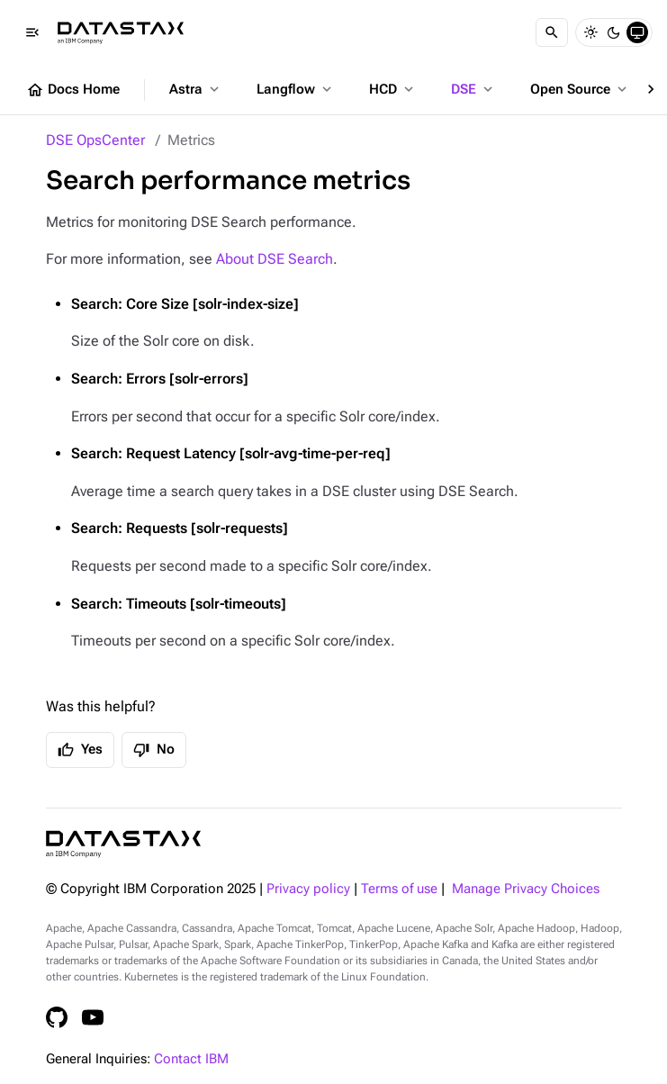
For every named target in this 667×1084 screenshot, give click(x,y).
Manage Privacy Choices (525, 889)
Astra (195, 89)
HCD (393, 89)
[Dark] (614, 32)
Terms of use (399, 889)
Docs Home (73, 90)
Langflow (296, 89)
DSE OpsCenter (95, 140)
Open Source (580, 89)
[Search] (552, 32)
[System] (637, 32)
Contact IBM (191, 1059)
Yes (80, 750)
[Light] (590, 32)
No (154, 750)
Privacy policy (308, 889)
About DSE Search (274, 258)
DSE (473, 89)
